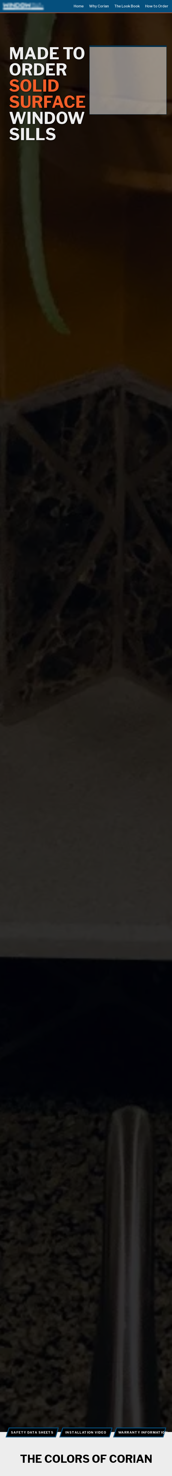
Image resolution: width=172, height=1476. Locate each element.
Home (79, 6)
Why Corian (99, 6)
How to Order (156, 6)
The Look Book (127, 6)
